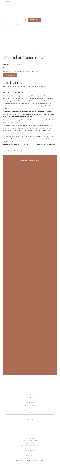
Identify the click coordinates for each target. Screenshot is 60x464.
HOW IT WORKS (30, 402)
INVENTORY (30, 394)
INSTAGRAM (30, 419)
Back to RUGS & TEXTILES (12, 24)
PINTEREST (30, 422)
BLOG (30, 397)
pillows (35, 71)
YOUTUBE (30, 424)
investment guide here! (11, 122)
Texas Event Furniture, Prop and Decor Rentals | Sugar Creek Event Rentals (30, 14)
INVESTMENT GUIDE (30, 405)
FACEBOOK (30, 417)
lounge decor (15, 71)
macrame (24, 71)
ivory (9, 71)
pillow (30, 71)
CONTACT (30, 400)
